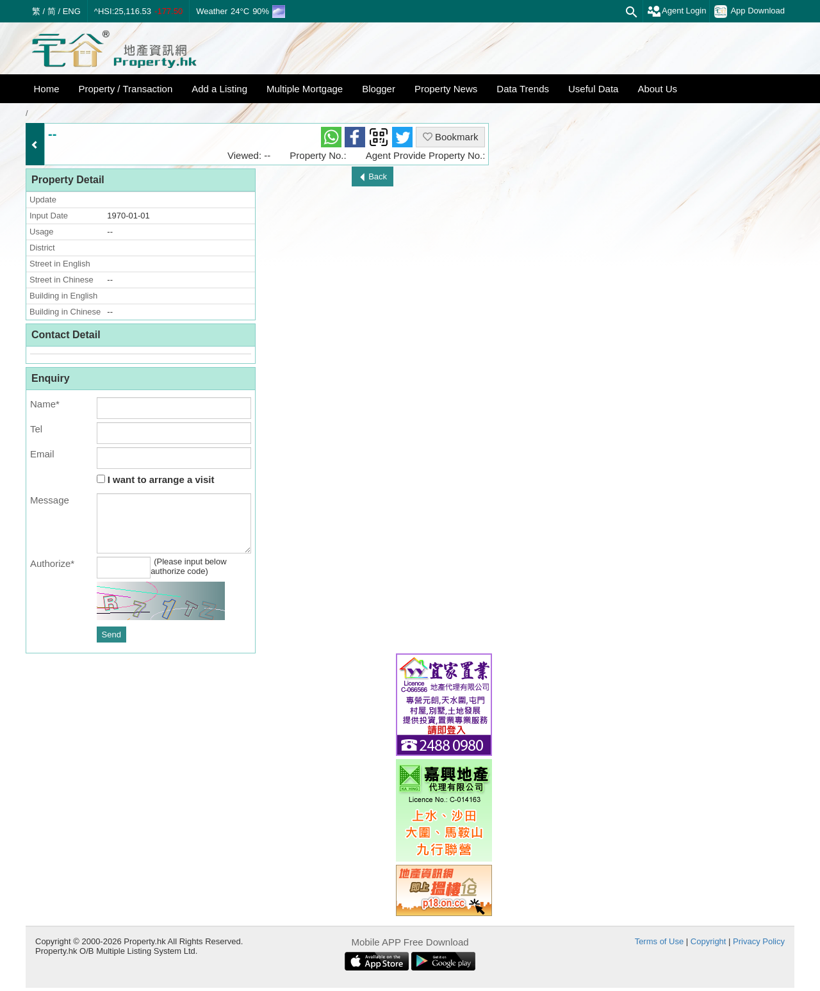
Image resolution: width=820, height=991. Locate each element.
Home (47, 88)
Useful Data (593, 88)
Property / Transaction (126, 88)
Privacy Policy (759, 941)
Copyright (708, 941)
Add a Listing (219, 88)
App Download (749, 11)
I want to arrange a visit (156, 479)
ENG (72, 11)
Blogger (378, 88)
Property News (445, 88)
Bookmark (451, 136)
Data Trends (522, 88)
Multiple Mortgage (304, 88)
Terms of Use (659, 941)
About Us (657, 88)
